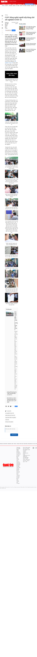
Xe (32, 443)
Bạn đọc (14, 5)
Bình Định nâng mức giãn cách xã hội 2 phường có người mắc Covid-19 (15, 321)
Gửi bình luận (14, 434)
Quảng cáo (19, 4)
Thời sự (3, 5)
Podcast (3, 4)
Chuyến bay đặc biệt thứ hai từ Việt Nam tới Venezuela (30, 39)
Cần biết (14, 4)
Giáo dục (28, 5)
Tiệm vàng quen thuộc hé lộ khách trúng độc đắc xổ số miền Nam (31, 33)
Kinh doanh (26, 443)
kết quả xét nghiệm (9, 421)
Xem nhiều (9, 443)
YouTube (8, 4)
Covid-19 (9, 411)
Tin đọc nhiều (22, 24)
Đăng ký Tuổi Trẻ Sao (29, 4)
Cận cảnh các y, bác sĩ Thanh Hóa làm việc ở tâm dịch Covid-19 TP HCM (11, 400)
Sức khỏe (24, 5)
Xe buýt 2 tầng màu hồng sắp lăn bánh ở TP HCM (31, 44)
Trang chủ (2, 443)
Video (12, 443)
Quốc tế (6, 5)
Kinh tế (21, 5)
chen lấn (7, 419)
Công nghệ (30, 443)
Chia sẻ (13, 30)
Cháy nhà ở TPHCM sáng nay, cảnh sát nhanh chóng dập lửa (31, 50)
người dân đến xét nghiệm (10, 417)
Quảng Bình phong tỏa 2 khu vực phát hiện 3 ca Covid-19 (12, 393)
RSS (26, 461)
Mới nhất (5, 443)
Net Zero (17, 5)
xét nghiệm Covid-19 (9, 413)
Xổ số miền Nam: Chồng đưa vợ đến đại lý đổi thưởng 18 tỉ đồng (31, 27)
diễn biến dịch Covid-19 (10, 415)
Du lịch (34, 443)
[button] (2, 31)
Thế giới (18, 443)
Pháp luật (32, 5)
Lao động (10, 5)
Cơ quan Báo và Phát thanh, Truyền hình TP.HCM (17, 480)
